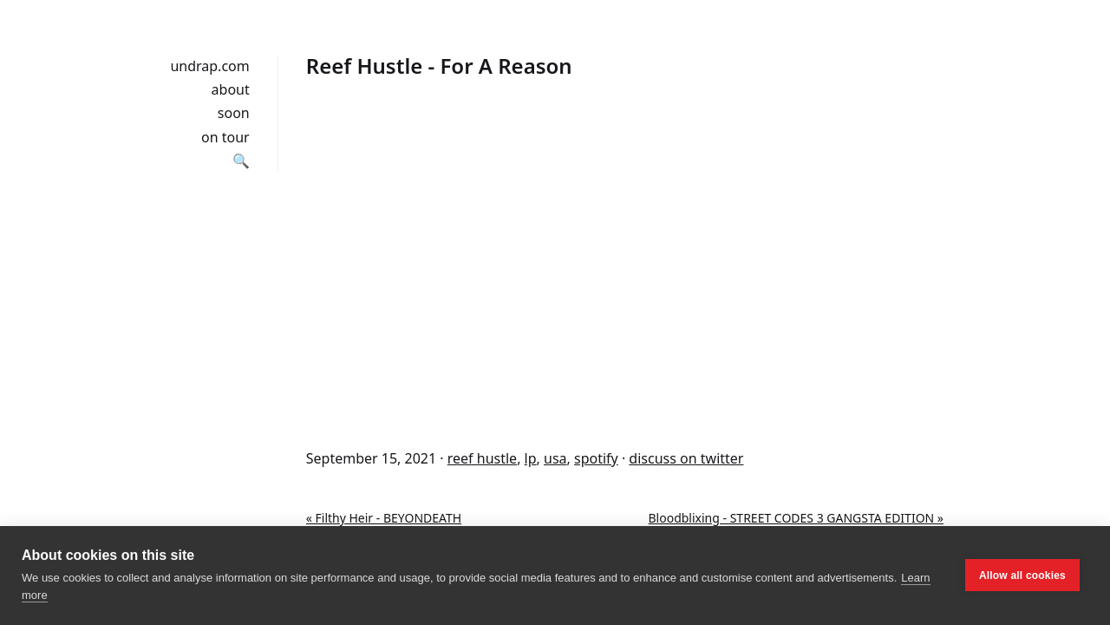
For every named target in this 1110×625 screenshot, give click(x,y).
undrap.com (209, 66)
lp (531, 458)
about (231, 89)
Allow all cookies (1022, 575)
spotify (596, 458)
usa (555, 458)
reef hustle (482, 458)
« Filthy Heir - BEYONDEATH (383, 518)
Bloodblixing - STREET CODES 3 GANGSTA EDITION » (796, 518)
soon (234, 112)
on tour (225, 137)
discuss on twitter (686, 458)
